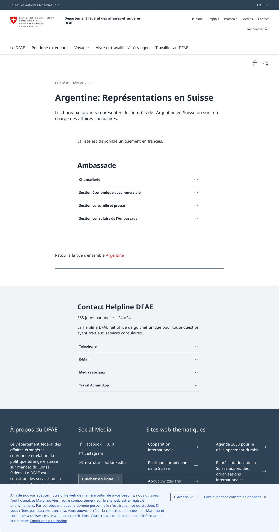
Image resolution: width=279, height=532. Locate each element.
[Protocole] (231, 19)
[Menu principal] (136, 47)
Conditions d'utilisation (48, 520)
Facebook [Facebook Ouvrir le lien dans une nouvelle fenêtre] (90, 444)
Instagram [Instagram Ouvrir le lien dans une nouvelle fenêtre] (90, 453)
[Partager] (265, 63)
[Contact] (263, 19)
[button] (17, 47)
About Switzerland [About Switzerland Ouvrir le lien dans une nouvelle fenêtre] (173, 481)
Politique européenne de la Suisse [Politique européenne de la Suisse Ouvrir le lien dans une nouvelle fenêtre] (173, 465)
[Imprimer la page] (254, 63)
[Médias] (247, 19)
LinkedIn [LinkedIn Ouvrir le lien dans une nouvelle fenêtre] (115, 462)
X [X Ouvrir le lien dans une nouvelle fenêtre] (110, 444)
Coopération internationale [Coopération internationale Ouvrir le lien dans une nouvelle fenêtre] (173, 446)
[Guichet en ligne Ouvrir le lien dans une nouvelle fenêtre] (100, 479)
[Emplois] (213, 19)
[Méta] (229, 19)
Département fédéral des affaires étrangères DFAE (103, 20)
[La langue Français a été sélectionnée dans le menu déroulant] (261, 5)
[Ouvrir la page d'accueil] (76, 25)
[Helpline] (196, 19)
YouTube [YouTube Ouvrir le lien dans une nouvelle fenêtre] (89, 462)
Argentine (115, 255)
